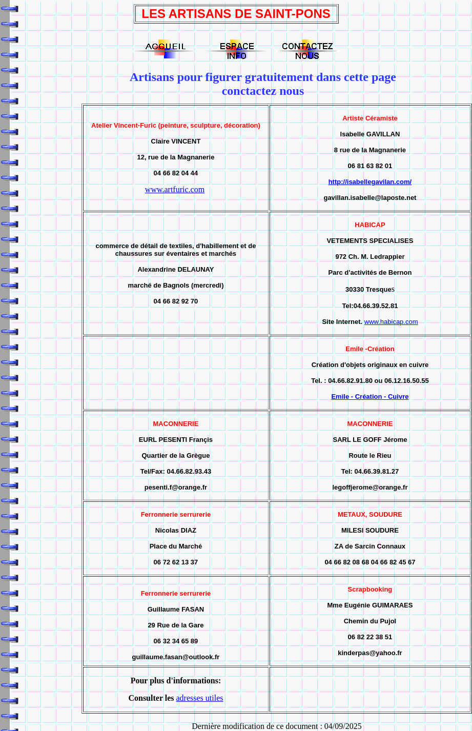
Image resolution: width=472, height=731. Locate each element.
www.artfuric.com (174, 189)
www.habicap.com (391, 322)
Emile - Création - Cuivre (369, 396)
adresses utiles (199, 698)
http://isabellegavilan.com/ (370, 182)
